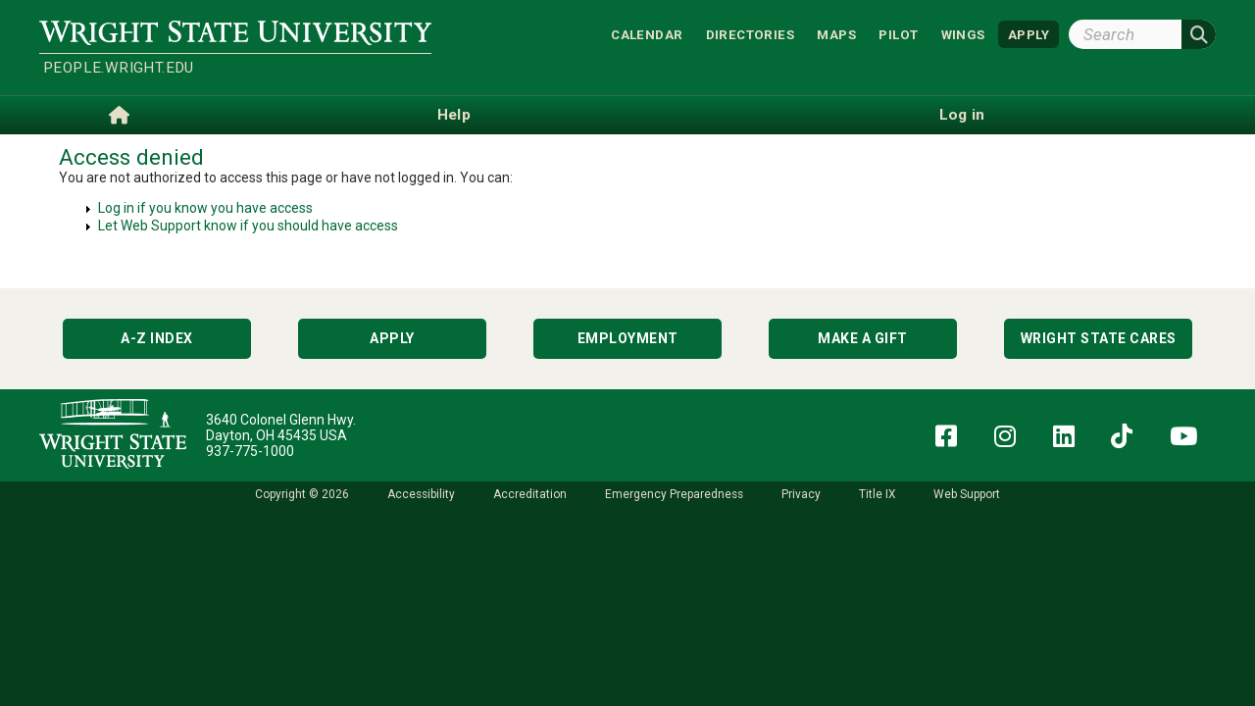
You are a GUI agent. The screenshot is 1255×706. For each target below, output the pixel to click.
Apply (392, 338)
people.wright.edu (118, 67)
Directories (750, 33)
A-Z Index (157, 338)
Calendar (646, 33)
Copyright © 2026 (302, 494)
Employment (627, 338)
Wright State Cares (1099, 338)
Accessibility (421, 494)
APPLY (1028, 33)
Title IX (877, 494)
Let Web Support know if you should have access (248, 225)
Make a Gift (863, 338)
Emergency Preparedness (674, 494)
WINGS (963, 33)
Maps (836, 33)
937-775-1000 (250, 451)
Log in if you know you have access (205, 208)
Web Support (966, 494)
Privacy (801, 494)
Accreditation (530, 494)
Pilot (898, 33)
